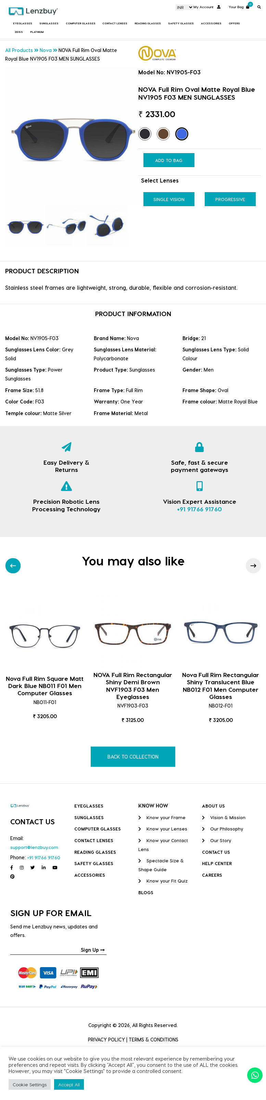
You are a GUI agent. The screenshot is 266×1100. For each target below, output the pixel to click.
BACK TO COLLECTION (133, 757)
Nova (46, 50)
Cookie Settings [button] (30, 1084)
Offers (234, 23)
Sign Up (92, 950)
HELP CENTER (217, 863)
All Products (19, 50)
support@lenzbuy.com (34, 847)
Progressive (230, 199)
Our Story (216, 840)
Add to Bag (168, 160)
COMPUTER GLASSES (81, 23)
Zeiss (19, 32)
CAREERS (212, 874)
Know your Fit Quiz (163, 880)
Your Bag (239, 6)
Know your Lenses (162, 828)
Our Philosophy (222, 828)
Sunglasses (49, 23)
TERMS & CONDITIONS (153, 1039)
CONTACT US (216, 851)
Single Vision (169, 199)
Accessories (211, 23)
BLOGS (145, 892)
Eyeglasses (22, 23)
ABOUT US (213, 805)
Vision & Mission (223, 817)
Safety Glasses (181, 23)
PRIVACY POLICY (106, 1039)
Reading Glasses (148, 23)
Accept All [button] (69, 1084)
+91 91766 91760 (199, 508)
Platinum (36, 32)
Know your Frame (162, 817)
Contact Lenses (114, 23)
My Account (206, 7)
